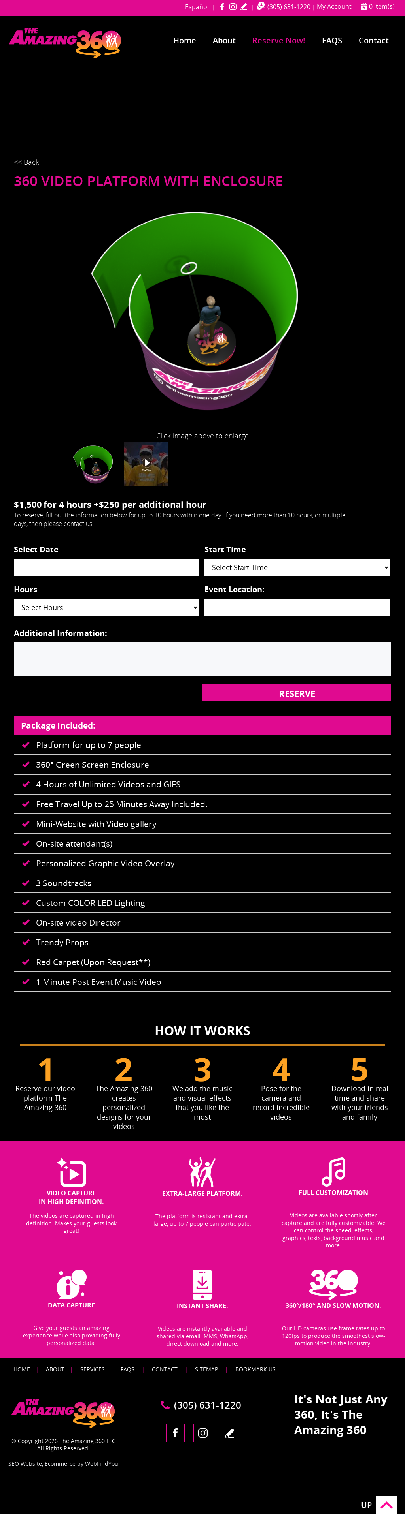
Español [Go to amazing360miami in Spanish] (197, 6)
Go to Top (386, 1505)
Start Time (225, 549)
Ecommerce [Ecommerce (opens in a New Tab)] (60, 1463)
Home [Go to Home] (184, 40)
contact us (78, 523)
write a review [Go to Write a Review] (243, 6)
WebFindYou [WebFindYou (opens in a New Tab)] (101, 1463)
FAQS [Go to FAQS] (127, 1369)
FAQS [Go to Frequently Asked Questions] (332, 40)
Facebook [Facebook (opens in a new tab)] (222, 6)
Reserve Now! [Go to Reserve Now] (278, 40)
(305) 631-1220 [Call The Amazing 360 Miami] (288, 6)
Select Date (36, 549)
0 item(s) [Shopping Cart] (382, 6)
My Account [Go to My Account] (334, 6)
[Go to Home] (80, 56)
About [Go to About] (224, 40)
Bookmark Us (255, 1369)
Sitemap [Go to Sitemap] (206, 1369)
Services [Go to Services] (92, 1369)
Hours (25, 589)
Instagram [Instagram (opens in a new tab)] (233, 6)
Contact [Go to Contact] (374, 40)
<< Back (26, 162)
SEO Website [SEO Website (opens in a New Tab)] (25, 1463)
